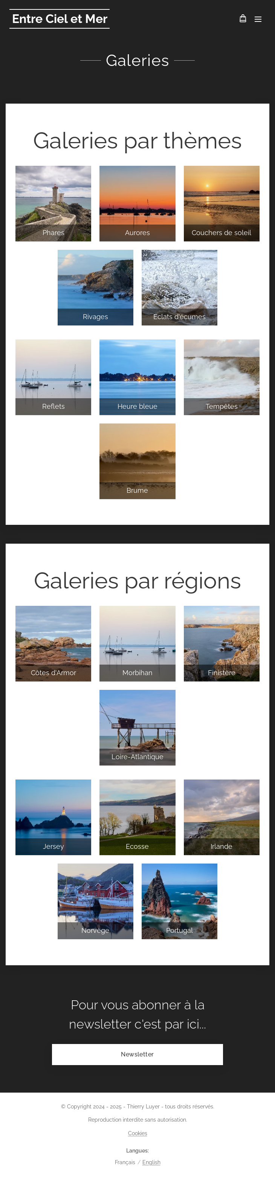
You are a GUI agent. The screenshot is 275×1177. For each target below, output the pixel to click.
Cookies (137, 1133)
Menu (258, 19)
